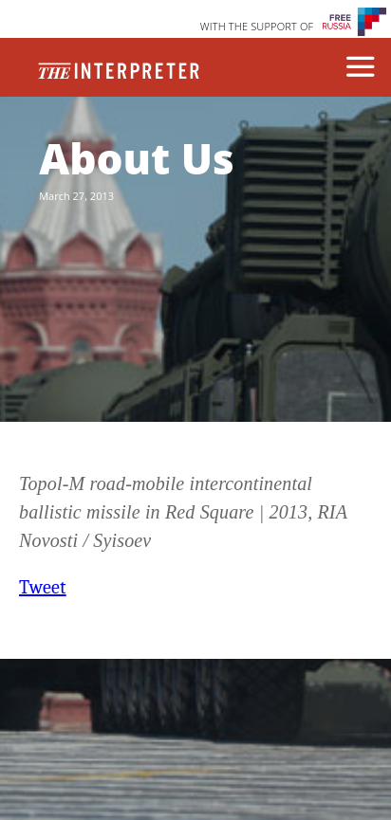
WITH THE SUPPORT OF (257, 26)
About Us (136, 158)
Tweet (42, 587)
